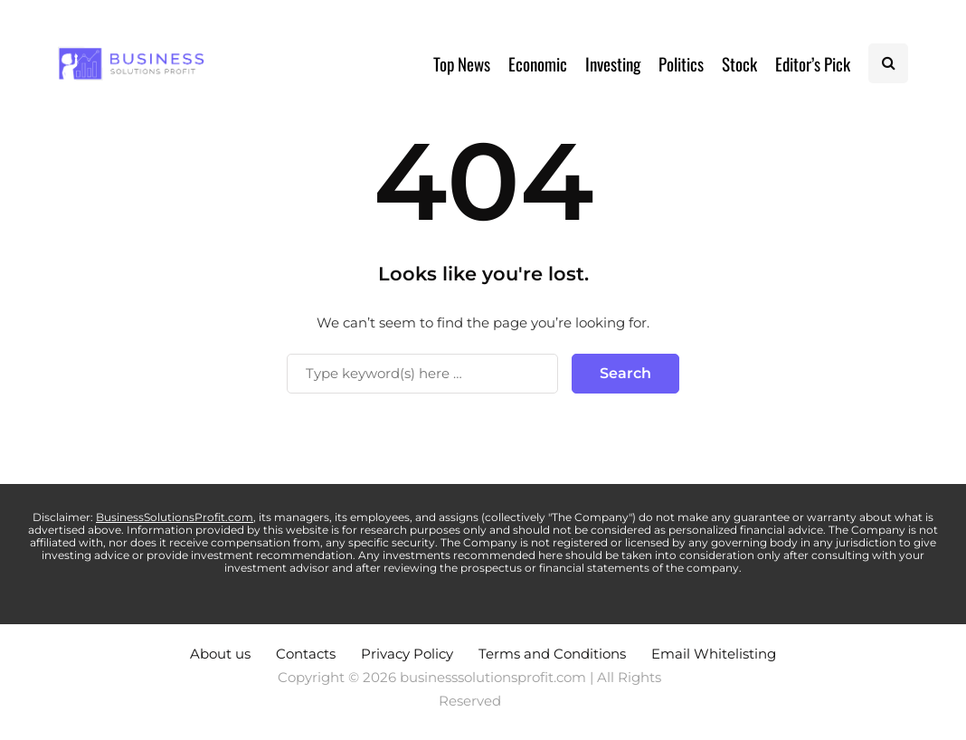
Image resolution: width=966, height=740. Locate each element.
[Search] (422, 374)
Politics (681, 63)
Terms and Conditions (552, 653)
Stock (739, 63)
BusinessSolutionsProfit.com (174, 517)
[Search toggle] (888, 63)
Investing (612, 63)
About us (220, 653)
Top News (461, 63)
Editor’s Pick (812, 63)
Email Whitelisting (713, 653)
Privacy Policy (407, 653)
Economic (537, 63)
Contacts (306, 653)
